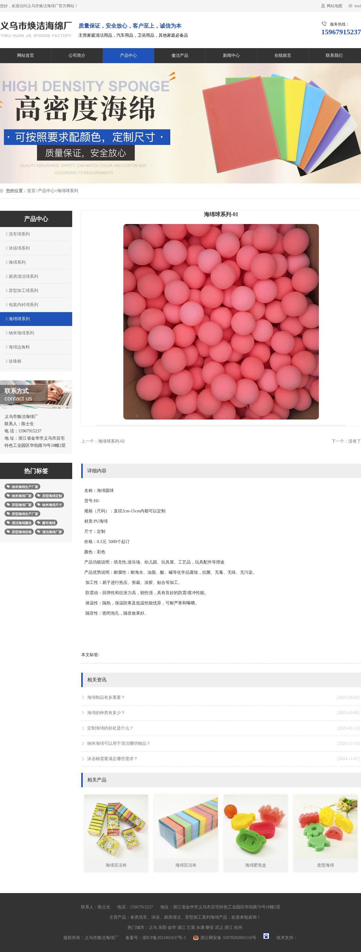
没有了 (354, 441)
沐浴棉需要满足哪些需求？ (223, 758)
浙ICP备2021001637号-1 (164, 937)
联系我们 (334, 55)
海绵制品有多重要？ (223, 697)
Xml (357, 6)
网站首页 (25, 55)
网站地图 (334, 6)
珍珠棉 (13, 361)
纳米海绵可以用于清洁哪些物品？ (223, 743)
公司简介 (77, 55)
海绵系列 (15, 262)
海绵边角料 (17, 347)
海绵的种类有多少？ (223, 712)
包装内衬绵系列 (21, 304)
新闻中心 (231, 55)
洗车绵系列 (17, 234)
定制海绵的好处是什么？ (223, 728)
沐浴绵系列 (17, 248)
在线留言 (282, 55)
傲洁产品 (179, 55)
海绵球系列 (67, 191)
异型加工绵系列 (21, 290)
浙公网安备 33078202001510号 (228, 937)
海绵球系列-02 (111, 441)
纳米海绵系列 (19, 333)
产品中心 (128, 55)
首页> (32, 191)
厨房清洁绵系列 (21, 276)
